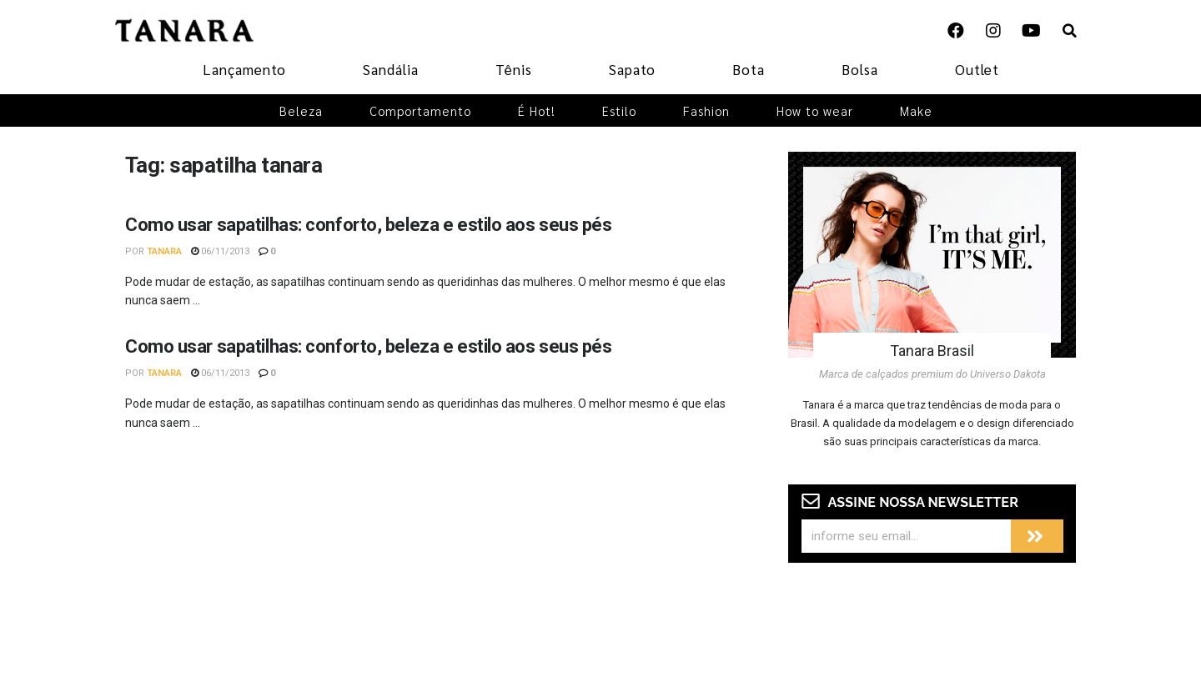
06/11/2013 (220, 251)
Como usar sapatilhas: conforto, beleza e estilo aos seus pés (368, 224)
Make (916, 110)
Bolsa (860, 69)
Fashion (706, 110)
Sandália (391, 69)
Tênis (513, 69)
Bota (748, 69)
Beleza (301, 110)
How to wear (814, 110)
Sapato (632, 69)
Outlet (977, 69)
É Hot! (536, 110)
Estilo (619, 110)
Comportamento (420, 110)
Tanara (164, 251)
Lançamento (244, 69)
